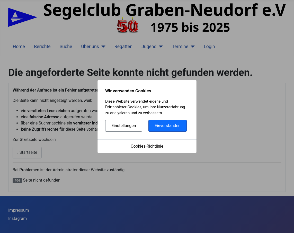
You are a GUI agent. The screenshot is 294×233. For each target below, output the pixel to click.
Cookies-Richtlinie (147, 146)
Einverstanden (168, 125)
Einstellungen (123, 125)
